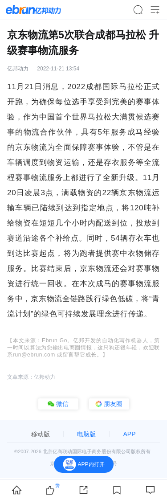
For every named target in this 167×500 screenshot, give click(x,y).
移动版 (40, 434)
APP (129, 434)
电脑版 (86, 434)
